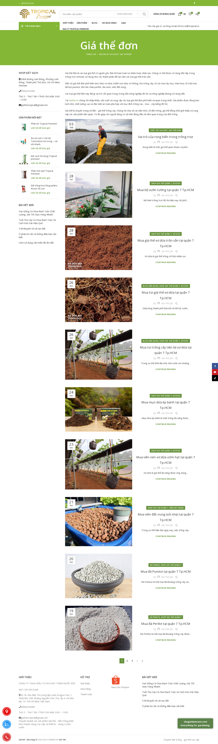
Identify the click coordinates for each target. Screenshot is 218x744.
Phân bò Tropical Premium (44, 123)
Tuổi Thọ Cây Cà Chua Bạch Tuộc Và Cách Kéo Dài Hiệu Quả (37, 221)
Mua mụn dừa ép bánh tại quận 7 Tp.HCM (166, 404)
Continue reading (165, 156)
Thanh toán (86, 694)
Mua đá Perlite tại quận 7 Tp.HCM (165, 623)
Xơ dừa (176, 180)
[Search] (104, 14)
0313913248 (31, 689)
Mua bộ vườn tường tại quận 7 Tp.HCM (166, 189)
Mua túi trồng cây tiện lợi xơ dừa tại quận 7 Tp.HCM (165, 349)
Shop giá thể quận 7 (161, 180)
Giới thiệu (85, 683)
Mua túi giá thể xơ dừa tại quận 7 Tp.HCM (165, 294)
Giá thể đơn (175, 127)
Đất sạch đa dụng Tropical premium (44, 157)
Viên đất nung (176, 508)
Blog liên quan (150, 286)
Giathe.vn (74, 100)
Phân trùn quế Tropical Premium (42, 172)
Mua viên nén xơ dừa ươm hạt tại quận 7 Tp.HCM (165, 459)
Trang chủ (91, 54)
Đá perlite (155, 614)
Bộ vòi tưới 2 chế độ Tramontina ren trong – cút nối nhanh (44, 141)
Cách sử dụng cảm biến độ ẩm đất (36, 242)
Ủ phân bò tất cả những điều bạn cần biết (37, 235)
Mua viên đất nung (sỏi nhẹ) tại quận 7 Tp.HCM (165, 516)
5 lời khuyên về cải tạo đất (32, 228)
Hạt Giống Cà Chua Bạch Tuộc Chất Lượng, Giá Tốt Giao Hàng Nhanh (37, 213)
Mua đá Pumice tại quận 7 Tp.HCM (165, 571)
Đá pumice (155, 562)
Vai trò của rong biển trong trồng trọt (165, 136)
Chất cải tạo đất (159, 127)
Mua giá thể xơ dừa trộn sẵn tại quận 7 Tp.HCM (165, 242)
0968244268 (28, 3)
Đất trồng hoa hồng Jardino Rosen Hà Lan (44, 187)
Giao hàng (85, 688)
